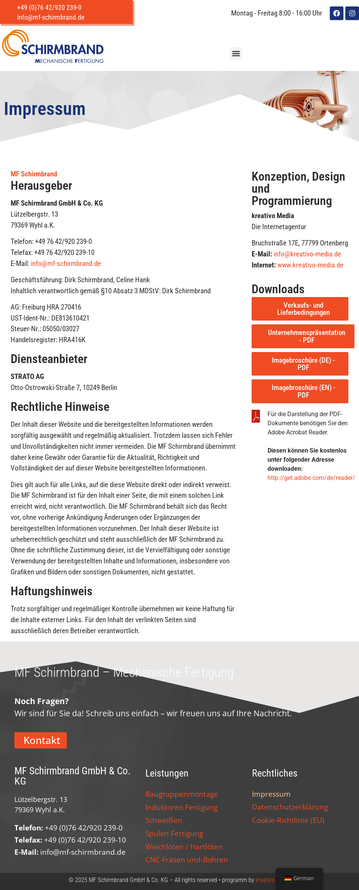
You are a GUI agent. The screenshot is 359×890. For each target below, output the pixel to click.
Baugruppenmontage (181, 794)
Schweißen (163, 820)
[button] (236, 53)
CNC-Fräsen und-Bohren (186, 859)
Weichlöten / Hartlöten (184, 846)
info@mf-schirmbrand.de (66, 263)
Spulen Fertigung (174, 833)
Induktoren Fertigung (181, 807)
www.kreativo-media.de (310, 265)
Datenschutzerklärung (290, 807)
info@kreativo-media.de (307, 254)
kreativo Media (273, 880)
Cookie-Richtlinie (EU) (288, 820)
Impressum (271, 794)
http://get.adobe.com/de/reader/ (311, 477)
